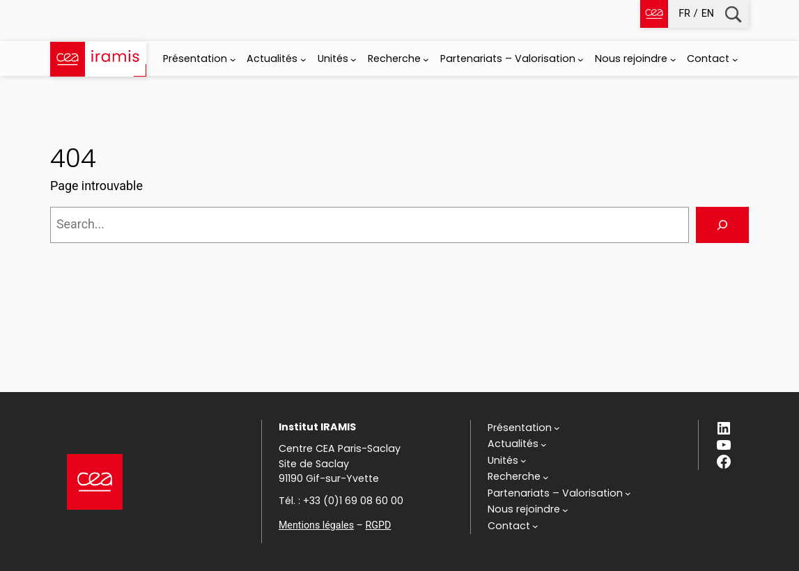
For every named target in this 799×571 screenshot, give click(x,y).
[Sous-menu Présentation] (233, 59)
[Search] (722, 225)
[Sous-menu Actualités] (303, 59)
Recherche (733, 14)
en (707, 13)
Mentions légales (316, 525)
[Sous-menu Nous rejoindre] (673, 59)
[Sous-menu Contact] (735, 59)
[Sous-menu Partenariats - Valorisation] (580, 59)
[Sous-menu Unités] (353, 59)
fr (684, 13)
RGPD (378, 525)
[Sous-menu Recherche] (426, 59)
